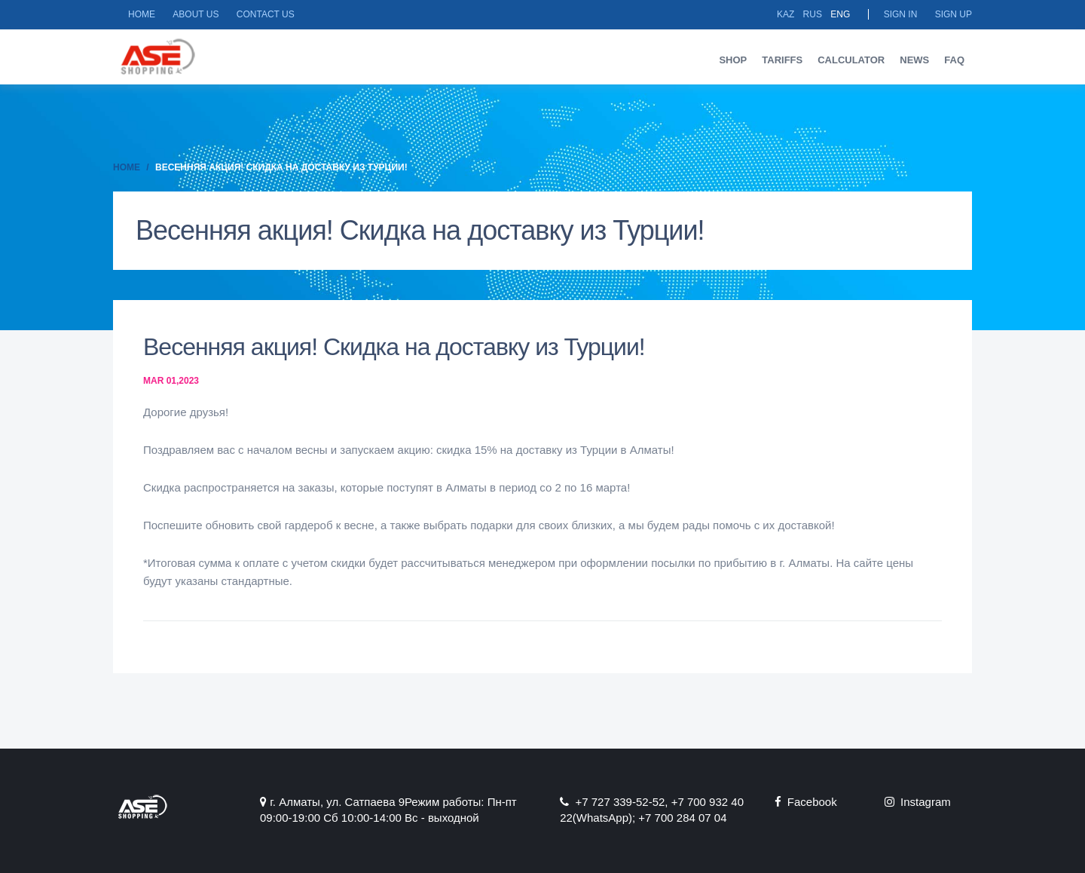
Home (141, 14)
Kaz (785, 14)
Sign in (901, 14)
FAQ (954, 60)
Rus (812, 14)
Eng (840, 14)
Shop (733, 60)
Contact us (266, 14)
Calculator (851, 60)
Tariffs (782, 60)
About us (196, 14)
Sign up (953, 14)
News (914, 60)
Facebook (806, 801)
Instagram (918, 801)
